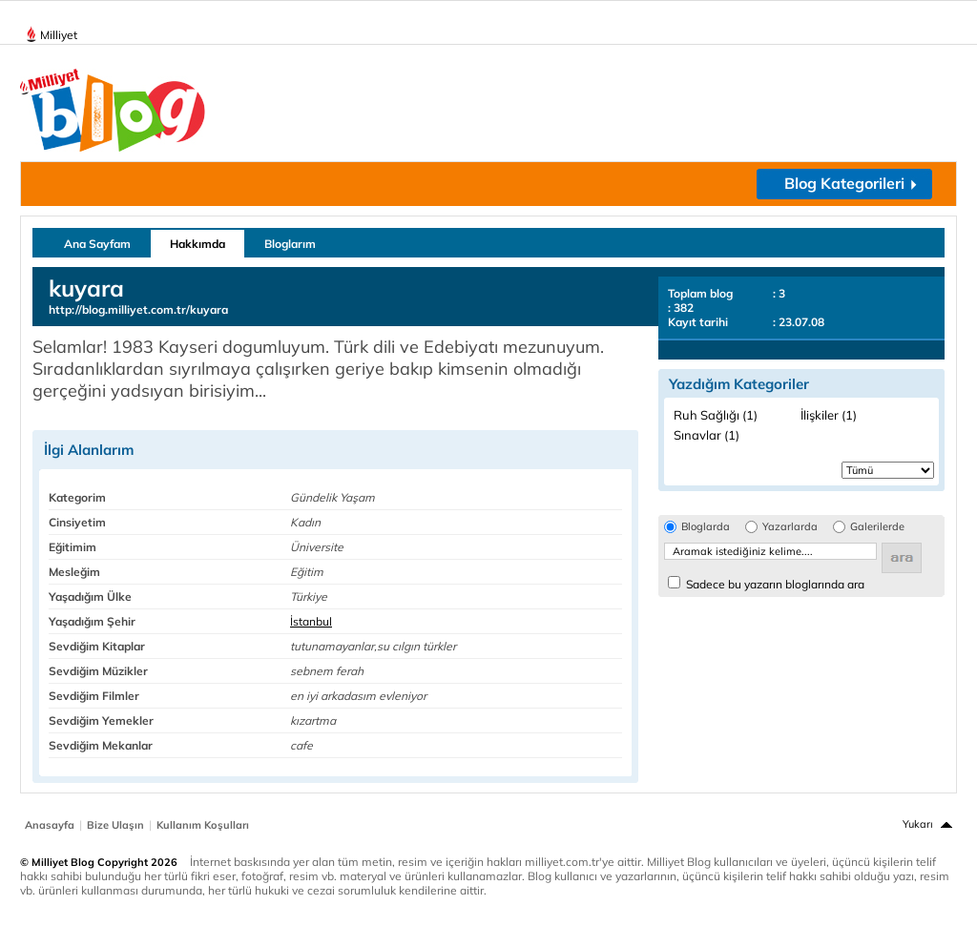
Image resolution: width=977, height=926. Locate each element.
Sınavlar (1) (706, 434)
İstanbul (311, 621)
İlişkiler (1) (828, 414)
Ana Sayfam (97, 244)
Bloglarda (705, 527)
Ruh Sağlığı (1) (716, 414)
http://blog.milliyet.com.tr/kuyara (138, 309)
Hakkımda (197, 244)
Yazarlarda (790, 527)
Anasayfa (49, 825)
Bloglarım (290, 244)
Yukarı (918, 824)
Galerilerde (877, 527)
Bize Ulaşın (115, 825)
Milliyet (51, 31)
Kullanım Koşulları (202, 825)
